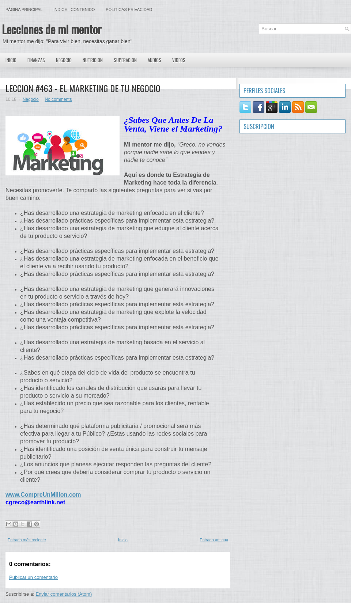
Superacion (125, 60)
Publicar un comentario (33, 577)
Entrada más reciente (27, 540)
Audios (154, 60)
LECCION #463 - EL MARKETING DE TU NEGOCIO (83, 88)
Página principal (23, 9)
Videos (178, 60)
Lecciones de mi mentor (52, 29)
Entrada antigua (214, 540)
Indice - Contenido (74, 9)
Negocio (64, 60)
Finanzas (36, 60)
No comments (58, 99)
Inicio (10, 60)
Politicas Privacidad (129, 9)
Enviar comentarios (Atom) (63, 594)
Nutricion (93, 60)
